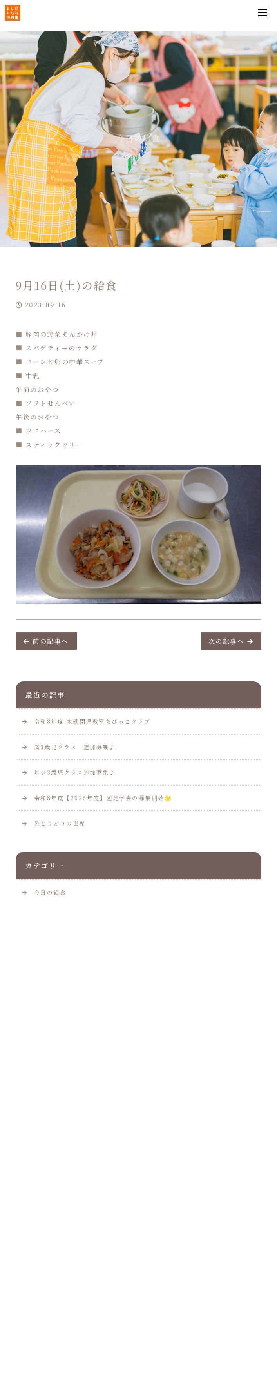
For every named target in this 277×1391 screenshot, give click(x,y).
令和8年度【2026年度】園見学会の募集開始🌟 (97, 798)
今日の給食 (50, 892)
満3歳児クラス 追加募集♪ (69, 747)
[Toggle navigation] (262, 13)
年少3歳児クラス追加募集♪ (69, 772)
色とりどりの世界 (54, 823)
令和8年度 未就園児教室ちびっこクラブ (86, 721)
